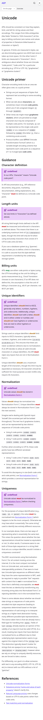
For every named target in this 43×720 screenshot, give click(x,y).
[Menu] (39, 3)
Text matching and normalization (19, 703)
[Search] (34, 3)
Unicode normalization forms (18, 683)
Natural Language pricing (16, 693)
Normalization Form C (13, 395)
